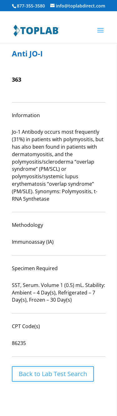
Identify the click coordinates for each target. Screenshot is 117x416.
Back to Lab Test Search (53, 374)
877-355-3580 (31, 6)
